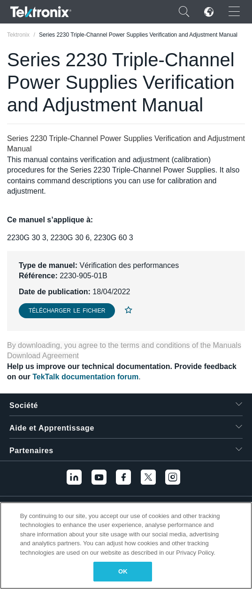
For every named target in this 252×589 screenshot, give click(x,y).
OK (123, 571)
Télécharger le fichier (67, 310)
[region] (126, 545)
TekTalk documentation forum (85, 377)
